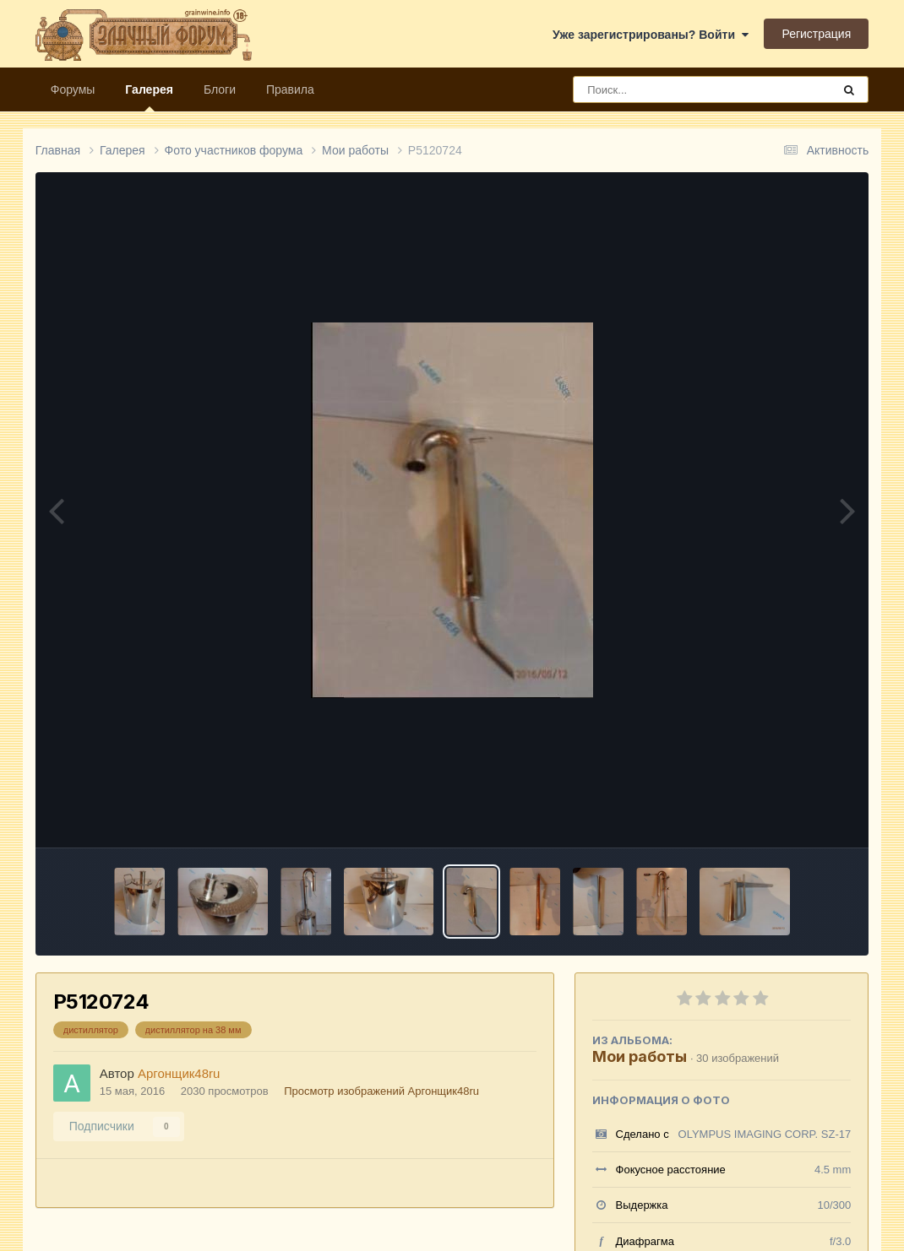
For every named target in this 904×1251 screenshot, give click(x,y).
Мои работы (639, 1056)
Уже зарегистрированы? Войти (651, 34)
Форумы (73, 89)
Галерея (149, 97)
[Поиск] (671, 89)
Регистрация (816, 34)
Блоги (220, 89)
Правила (290, 89)
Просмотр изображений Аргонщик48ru (381, 1091)
